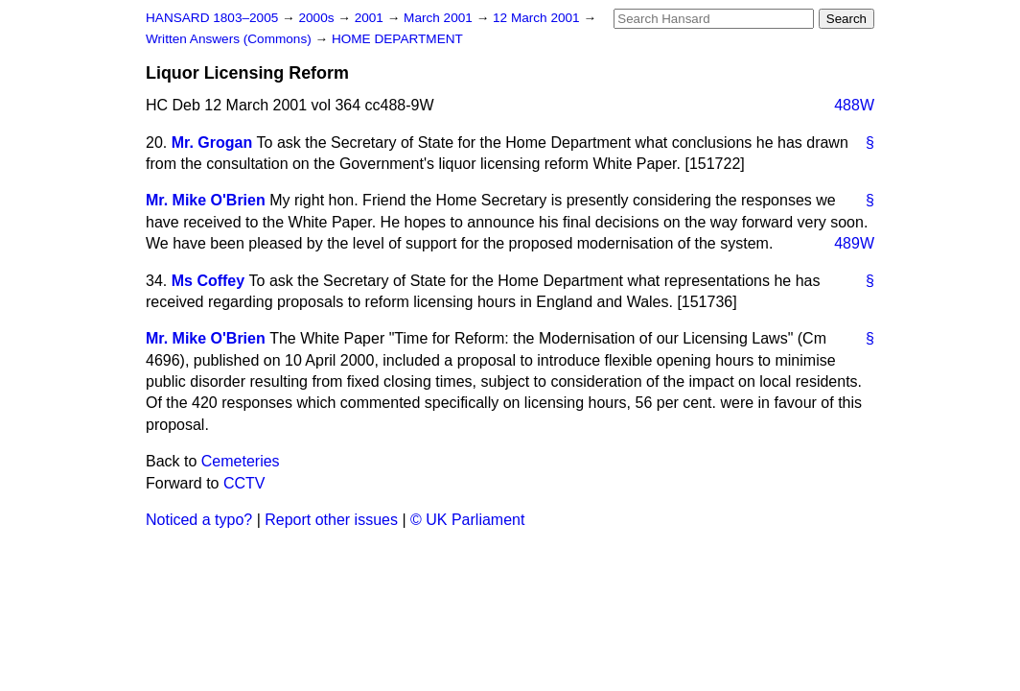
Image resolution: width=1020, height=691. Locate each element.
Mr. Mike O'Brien (206, 200)
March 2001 (440, 18)
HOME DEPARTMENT (397, 39)
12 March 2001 (538, 18)
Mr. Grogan (212, 142)
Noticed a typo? (199, 520)
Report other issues (331, 520)
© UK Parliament (467, 520)
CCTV (244, 483)
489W (854, 243)
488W (854, 105)
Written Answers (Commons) (230, 39)
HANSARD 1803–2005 (212, 18)
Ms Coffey (208, 281)
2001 (371, 18)
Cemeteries (240, 461)
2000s (317, 18)
